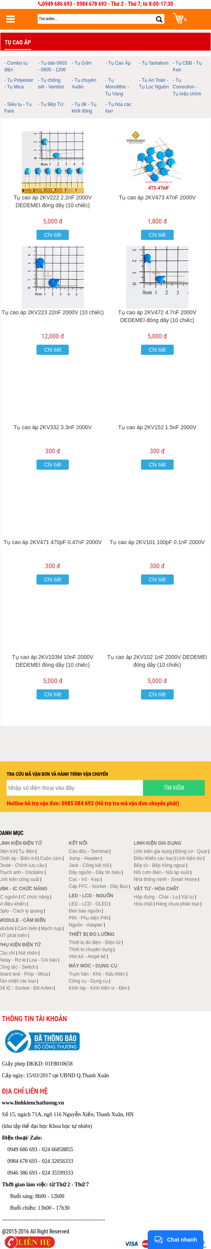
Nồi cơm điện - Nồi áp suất (161, 872)
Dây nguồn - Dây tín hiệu (94, 872)
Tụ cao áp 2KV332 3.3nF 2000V (53, 427)
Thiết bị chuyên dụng (90, 949)
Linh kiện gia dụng (153, 851)
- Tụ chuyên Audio (83, 84)
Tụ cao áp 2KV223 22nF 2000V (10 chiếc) (53, 312)
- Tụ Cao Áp (118, 63)
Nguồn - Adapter (86, 925)
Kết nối (78, 843)
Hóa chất (143, 904)
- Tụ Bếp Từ (50, 104)
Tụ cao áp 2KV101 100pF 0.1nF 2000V (157, 542)
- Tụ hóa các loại (118, 108)
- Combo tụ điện (16, 66)
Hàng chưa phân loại (177, 904)
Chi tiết (52, 235)
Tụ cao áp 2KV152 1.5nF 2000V (157, 427)
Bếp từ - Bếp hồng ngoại (159, 865)
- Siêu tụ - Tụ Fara (17, 108)
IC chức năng (35, 897)
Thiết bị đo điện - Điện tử (94, 942)
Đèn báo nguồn (85, 911)
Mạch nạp (51, 928)
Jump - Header (84, 858)
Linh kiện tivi (189, 858)
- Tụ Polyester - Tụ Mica (18, 84)
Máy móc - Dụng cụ (93, 966)
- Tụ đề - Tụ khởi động (83, 108)
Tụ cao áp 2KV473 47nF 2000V (157, 197)
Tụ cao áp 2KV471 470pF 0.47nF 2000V (52, 542)
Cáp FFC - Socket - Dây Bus (98, 886)
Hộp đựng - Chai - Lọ (156, 897)
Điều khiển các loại (153, 858)
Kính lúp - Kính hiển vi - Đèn (98, 988)
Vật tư (187, 897)
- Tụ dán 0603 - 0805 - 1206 (52, 66)
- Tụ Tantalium (154, 63)
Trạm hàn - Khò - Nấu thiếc (97, 974)
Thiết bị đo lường (92, 934)
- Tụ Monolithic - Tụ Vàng (117, 87)
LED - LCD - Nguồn (91, 895)
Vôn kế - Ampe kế (87, 956)
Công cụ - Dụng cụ (88, 981)
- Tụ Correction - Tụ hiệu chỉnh (187, 87)
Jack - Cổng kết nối (89, 865)
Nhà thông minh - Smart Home (165, 879)
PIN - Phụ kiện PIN (88, 918)
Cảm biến (27, 928)
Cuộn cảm (50, 858)
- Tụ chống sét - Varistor (51, 84)
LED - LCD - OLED (88, 904)
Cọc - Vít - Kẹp (84, 879)
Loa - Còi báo (43, 960)
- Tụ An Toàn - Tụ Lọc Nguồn (154, 84)
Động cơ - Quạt (191, 851)
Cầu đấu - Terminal (88, 851)
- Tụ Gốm (81, 63)
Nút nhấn (27, 953)
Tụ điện (27, 851)
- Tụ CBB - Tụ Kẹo (187, 66)
